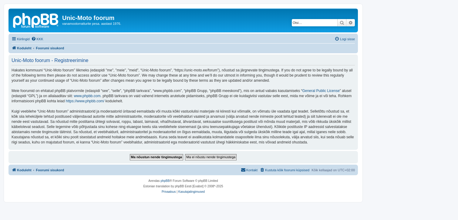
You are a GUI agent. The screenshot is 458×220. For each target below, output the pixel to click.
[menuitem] (37, 39)
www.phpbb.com (87, 96)
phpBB (165, 180)
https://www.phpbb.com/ (85, 101)
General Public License (320, 91)
